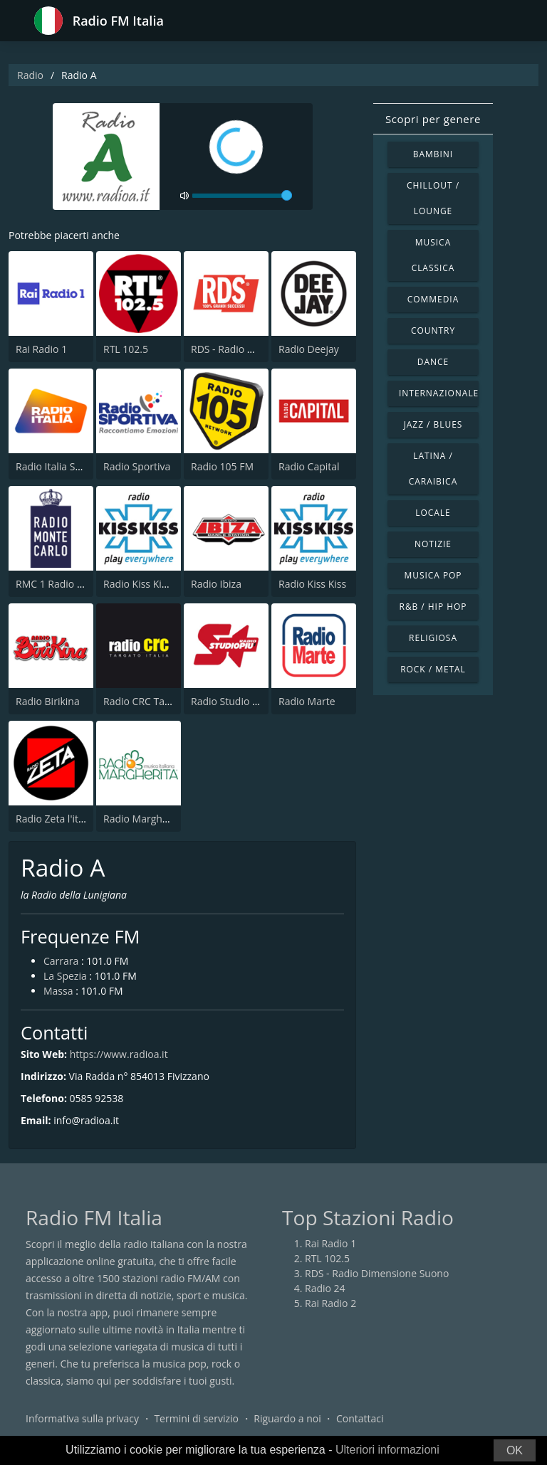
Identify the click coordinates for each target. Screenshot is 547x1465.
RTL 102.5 (125, 349)
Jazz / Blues (433, 424)
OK (514, 1450)
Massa (58, 991)
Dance (433, 362)
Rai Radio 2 (330, 1303)
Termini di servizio (196, 1418)
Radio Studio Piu (229, 701)
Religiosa (433, 638)
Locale (432, 513)
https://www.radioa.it (119, 1054)
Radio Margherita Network (164, 818)
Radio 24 (325, 1288)
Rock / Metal (433, 669)
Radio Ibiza (216, 584)
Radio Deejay (308, 349)
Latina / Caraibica (433, 468)
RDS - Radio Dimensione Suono (377, 1273)
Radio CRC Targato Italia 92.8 (169, 701)
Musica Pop (433, 575)
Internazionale (439, 393)
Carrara (60, 961)
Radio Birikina (48, 701)
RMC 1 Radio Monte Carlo (75, 584)
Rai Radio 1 (41, 349)
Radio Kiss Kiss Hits (147, 584)
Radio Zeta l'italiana (61, 818)
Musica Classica (433, 255)
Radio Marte (306, 701)
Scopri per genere (433, 119)
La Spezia (65, 976)
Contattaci (360, 1418)
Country (433, 330)
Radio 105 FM (222, 466)
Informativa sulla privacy (82, 1418)
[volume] (242, 196)
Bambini (433, 154)
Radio (30, 75)
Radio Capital (309, 466)
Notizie (433, 544)
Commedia (433, 299)
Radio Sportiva (136, 466)
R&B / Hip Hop (433, 607)
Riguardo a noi (287, 1418)
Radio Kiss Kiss (312, 584)
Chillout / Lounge (433, 198)
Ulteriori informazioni (387, 1450)
